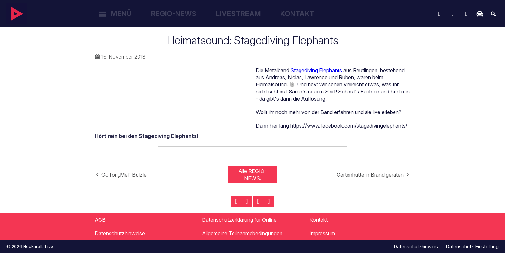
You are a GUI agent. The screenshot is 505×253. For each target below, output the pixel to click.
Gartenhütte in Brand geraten (370, 174)
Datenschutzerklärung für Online (239, 220)
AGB (100, 220)
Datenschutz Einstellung (472, 246)
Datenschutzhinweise (120, 233)
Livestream (238, 13)
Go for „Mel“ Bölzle (124, 174)
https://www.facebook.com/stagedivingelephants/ (348, 125)
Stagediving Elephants (316, 70)
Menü (121, 13)
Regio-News (173, 13)
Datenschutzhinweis (416, 246)
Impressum (322, 233)
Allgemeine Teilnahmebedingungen (242, 233)
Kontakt (297, 13)
